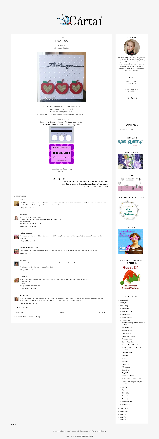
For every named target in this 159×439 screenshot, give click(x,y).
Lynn (21, 260)
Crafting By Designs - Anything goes (132, 382)
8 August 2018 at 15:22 (28, 253)
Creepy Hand (126, 333)
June (124, 390)
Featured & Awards (131, 90)
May (123, 393)
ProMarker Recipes (132, 83)
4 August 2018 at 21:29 (28, 208)
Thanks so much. (128, 352)
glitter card (69, 184)
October (125, 314)
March (124, 399)
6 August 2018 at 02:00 (28, 226)
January (125, 404)
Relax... (124, 358)
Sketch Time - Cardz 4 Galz (131, 379)
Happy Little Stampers (48, 122)
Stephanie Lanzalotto (27, 247)
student (99, 186)
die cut (85, 181)
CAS (73, 181)
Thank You (125, 364)
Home (62, 312)
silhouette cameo (89, 186)
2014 (122, 414)
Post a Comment (23, 307)
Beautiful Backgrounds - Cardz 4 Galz (133, 323)
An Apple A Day (127, 330)
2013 (122, 417)
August (124, 320)
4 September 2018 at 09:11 (29, 303)
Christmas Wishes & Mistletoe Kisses (132, 348)
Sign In (13, 424)
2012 (122, 420)
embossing (99, 181)
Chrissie (22, 276)
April (124, 396)
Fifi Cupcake (126, 367)
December (126, 308)
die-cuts (91, 181)
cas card (79, 181)
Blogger (103, 431)
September (126, 317)
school (105, 184)
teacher (105, 186)
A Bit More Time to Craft (53, 125)
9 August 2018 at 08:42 (28, 270)
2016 (122, 411)
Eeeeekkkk (125, 355)
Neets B (22, 295)
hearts (76, 184)
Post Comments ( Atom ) (31, 317)
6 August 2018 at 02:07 (28, 241)
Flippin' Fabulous (128, 373)
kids (80, 184)
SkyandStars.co (87, 436)
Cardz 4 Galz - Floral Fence (131, 345)
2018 (122, 306)
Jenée (22, 200)
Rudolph (125, 361)
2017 (122, 408)
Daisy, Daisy (126, 370)
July (123, 387)
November (126, 311)
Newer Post (20, 312)
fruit (63, 184)
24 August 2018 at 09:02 (28, 288)
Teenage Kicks (127, 339)
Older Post (103, 312)
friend (106, 181)
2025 (122, 303)
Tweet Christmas (128, 376)
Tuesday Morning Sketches (53, 219)
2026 (122, 300)
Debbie (22, 214)
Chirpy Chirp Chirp (128, 342)
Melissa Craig (24, 233)
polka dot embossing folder (93, 184)
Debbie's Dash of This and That (30, 223)
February (125, 402)
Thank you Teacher (129, 336)
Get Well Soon (127, 327)
